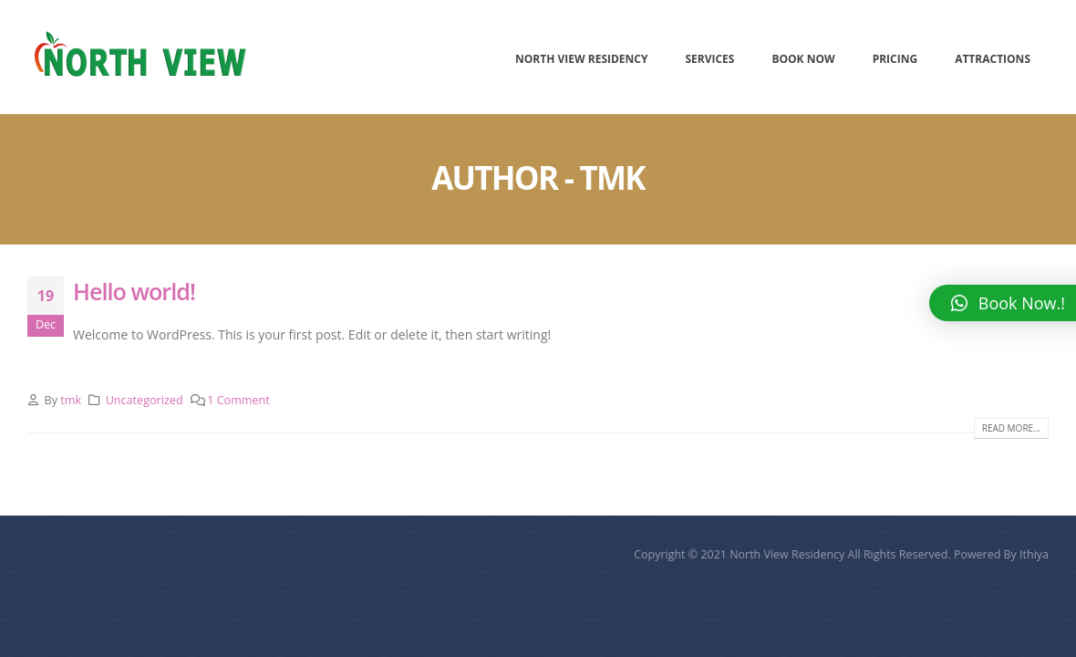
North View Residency (581, 59)
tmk (70, 400)
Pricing (895, 59)
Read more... (1011, 428)
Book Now (802, 59)
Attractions (992, 59)
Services (709, 59)
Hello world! (134, 291)
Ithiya (1034, 554)
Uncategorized (144, 400)
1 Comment (238, 400)
